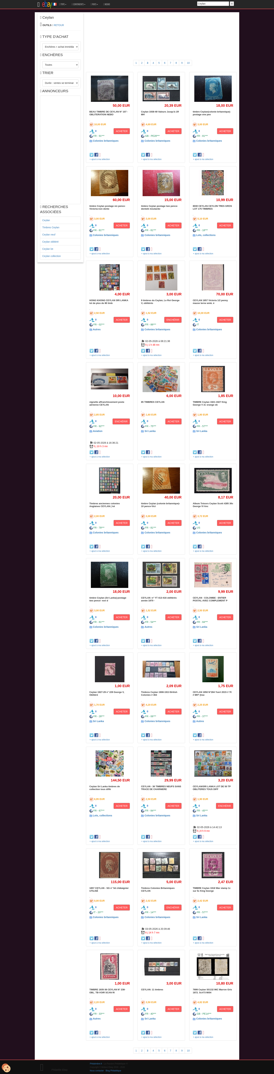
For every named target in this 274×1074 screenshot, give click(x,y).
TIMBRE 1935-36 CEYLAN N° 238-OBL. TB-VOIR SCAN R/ (107, 991)
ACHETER (122, 131)
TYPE (62, 4)
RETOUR (59, 25)
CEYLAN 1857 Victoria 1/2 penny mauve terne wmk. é (210, 301)
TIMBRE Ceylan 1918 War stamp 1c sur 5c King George (211, 889)
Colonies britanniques (105, 140)
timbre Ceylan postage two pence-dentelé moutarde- (159, 207)
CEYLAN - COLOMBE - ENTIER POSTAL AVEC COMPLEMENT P (210, 599)
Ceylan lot (47, 248)
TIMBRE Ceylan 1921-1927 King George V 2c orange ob (210, 403)
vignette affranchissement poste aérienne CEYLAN (106, 403)
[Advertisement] (60, 149)
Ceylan (46, 220)
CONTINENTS (78, 4)
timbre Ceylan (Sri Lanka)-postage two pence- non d (107, 599)
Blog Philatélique (113, 1070)
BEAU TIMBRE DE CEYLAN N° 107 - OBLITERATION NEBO (108, 113)
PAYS (94, 4)
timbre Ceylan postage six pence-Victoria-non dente (107, 207)
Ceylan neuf (48, 234)
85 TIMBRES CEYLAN (152, 402)
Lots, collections (205, 235)
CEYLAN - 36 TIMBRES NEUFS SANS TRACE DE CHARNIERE (161, 788)
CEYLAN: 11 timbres (152, 989)
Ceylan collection (51, 256)
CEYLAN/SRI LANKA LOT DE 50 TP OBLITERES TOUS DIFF (212, 788)
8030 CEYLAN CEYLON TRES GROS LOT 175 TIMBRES (212, 207)
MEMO (106, 4)
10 (188, 62)
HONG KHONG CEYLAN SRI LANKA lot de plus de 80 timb (108, 301)
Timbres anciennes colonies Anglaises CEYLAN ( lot (104, 505)
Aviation (97, 431)
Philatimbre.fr (96, 1063)
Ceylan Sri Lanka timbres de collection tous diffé (104, 788)
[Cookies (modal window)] (6, 1068)
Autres (96, 329)
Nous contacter (97, 1070)
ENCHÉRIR (173, 319)
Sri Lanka (150, 431)
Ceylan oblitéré (50, 241)
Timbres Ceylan (50, 227)
